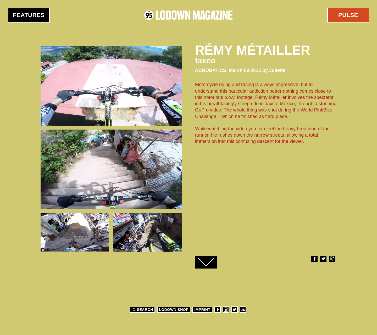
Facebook (314, 258)
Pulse (348, 15)
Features (29, 15)
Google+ (332, 258)
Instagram (226, 309)
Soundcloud (243, 309)
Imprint (202, 310)
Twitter (323, 258)
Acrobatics (210, 70)
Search (142, 309)
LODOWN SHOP (173, 310)
